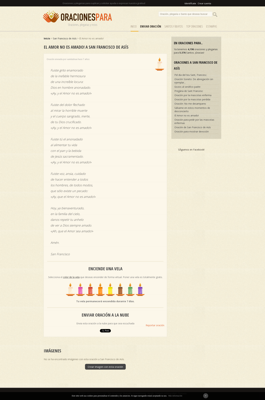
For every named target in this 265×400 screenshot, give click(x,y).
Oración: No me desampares (190, 103)
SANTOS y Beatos (173, 26)
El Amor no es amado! (186, 115)
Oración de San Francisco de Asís (192, 127)
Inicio (134, 26)
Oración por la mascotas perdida (192, 99)
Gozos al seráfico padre (187, 86)
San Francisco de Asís (65, 38)
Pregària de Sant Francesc (188, 91)
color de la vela (71, 277)
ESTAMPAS (211, 26)
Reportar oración (155, 325)
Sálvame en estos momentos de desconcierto (192, 109)
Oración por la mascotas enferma (192, 95)
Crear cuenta (204, 3)
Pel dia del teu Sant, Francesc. (190, 75)
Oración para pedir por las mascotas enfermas (194, 121)
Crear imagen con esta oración (105, 366)
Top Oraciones (194, 26)
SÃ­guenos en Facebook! (191, 149)
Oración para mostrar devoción (191, 131)
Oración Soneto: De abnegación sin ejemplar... (193, 81)
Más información (175, 396)
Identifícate (190, 3)
